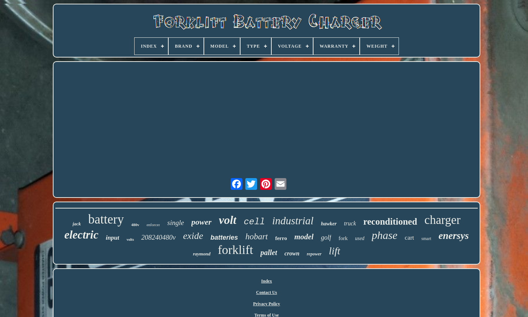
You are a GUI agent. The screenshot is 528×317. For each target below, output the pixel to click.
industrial (293, 220)
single (175, 222)
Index (266, 281)
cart (409, 237)
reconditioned (390, 221)
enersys (454, 235)
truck (350, 223)
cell (254, 222)
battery (106, 219)
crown (292, 253)
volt (227, 219)
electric (81, 234)
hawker (329, 223)
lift (334, 251)
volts (130, 239)
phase (384, 235)
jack (77, 223)
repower (314, 254)
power (201, 221)
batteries (224, 237)
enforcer (153, 224)
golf (326, 237)
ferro (281, 238)
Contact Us (266, 292)
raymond (201, 254)
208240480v (158, 237)
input (112, 237)
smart (426, 238)
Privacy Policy (266, 303)
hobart (256, 236)
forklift (235, 250)
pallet (268, 252)
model (304, 236)
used (359, 238)
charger (443, 219)
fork (343, 238)
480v (135, 224)
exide (193, 236)
